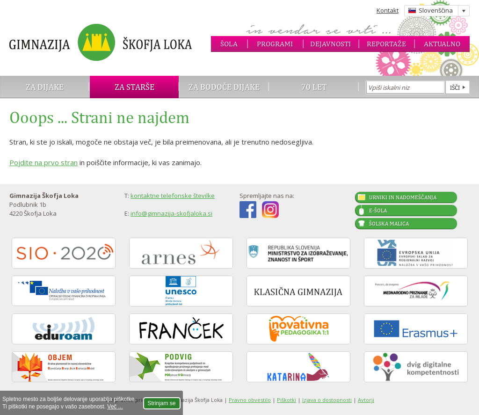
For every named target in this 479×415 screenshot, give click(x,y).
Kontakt (388, 10)
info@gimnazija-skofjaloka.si (171, 213)
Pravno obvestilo (250, 399)
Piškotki (286, 399)
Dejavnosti (330, 43)
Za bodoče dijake (224, 87)
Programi (275, 43)
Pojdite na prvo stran (43, 162)
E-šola (378, 210)
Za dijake (45, 87)
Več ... (115, 406)
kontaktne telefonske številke (173, 195)
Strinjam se (162, 403)
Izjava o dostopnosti (327, 399)
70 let (314, 87)
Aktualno (442, 43)
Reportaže (386, 43)
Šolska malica (389, 223)
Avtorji (366, 399)
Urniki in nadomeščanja (402, 197)
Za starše (134, 87)
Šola (229, 43)
